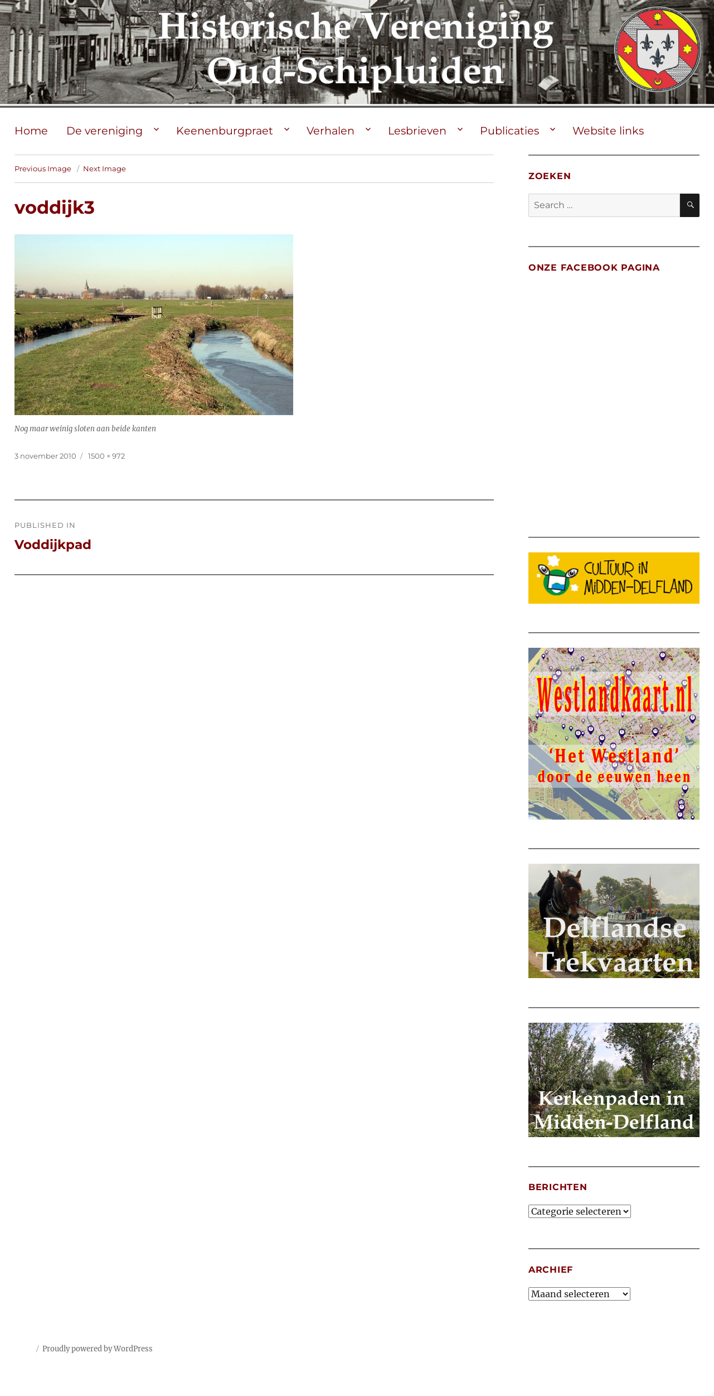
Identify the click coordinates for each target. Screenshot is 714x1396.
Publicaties (509, 130)
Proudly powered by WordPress (97, 1349)
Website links (608, 130)
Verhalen (330, 130)
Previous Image (42, 168)
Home (31, 130)
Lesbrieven (417, 130)
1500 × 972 (106, 455)
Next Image (104, 168)
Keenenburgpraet (224, 130)
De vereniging (104, 130)
